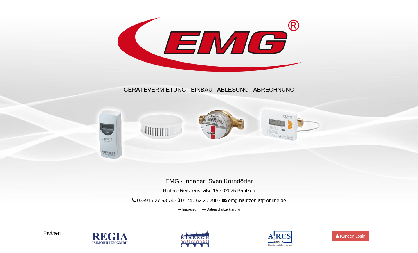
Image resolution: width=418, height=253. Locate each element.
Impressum (189, 209)
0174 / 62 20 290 (199, 200)
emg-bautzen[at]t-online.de (257, 200)
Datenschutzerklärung (221, 209)
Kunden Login (350, 236)
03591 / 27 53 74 (155, 200)
